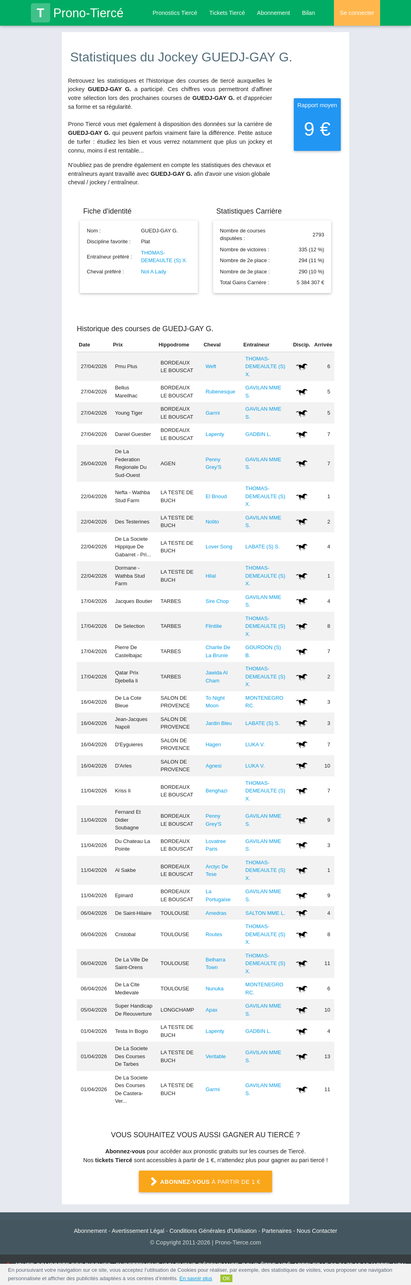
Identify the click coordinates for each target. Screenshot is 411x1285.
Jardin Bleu (219, 723)
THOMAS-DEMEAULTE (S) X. (265, 366)
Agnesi (214, 766)
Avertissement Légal (138, 1231)
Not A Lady (153, 272)
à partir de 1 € (205, 1182)
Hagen (213, 744)
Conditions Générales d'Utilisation (212, 1231)
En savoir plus (195, 1278)
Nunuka (215, 989)
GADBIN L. (258, 434)
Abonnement (273, 13)
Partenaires (276, 1231)
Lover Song (219, 547)
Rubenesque (220, 392)
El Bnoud (216, 496)
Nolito (212, 522)
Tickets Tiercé (227, 13)
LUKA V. (255, 744)
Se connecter (357, 13)
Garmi (213, 413)
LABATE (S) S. (262, 547)
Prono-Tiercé (77, 12)
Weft (211, 366)
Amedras (216, 913)
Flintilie (214, 626)
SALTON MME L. (265, 913)
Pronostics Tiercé (175, 13)
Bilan (308, 13)
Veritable (216, 1056)
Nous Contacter (317, 1231)
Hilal (211, 576)
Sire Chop (217, 601)
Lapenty (215, 434)
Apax (212, 1010)
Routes (214, 934)
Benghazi (216, 791)
